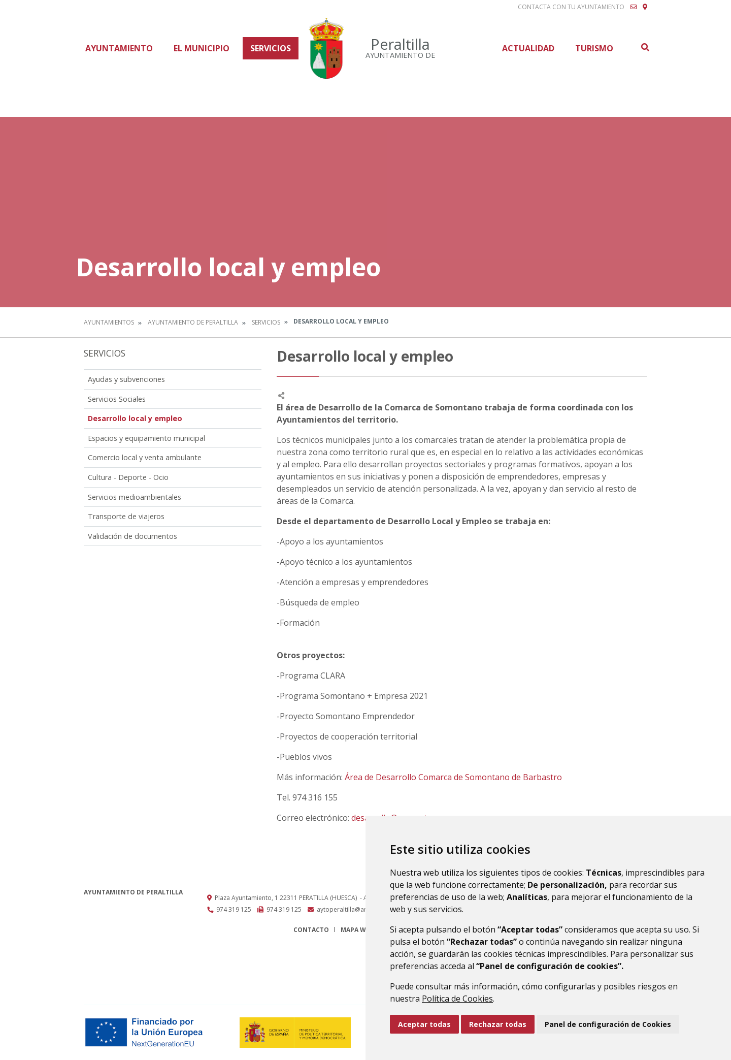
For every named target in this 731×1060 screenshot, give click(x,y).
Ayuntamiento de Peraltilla (193, 322)
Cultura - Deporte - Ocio (128, 477)
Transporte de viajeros (126, 516)
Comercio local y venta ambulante (145, 457)
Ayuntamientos (109, 322)
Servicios (270, 48)
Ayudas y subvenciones (126, 379)
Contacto (311, 929)
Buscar (645, 47)
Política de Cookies (457, 998)
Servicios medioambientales (134, 497)
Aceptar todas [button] (424, 1024)
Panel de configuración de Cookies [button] (608, 1024)
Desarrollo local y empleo (135, 418)
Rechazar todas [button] (497, 1024)
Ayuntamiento (119, 48)
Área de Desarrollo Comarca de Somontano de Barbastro (453, 777)
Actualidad (528, 48)
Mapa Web (357, 929)
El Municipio (201, 48)
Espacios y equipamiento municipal (146, 438)
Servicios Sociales (117, 399)
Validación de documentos (132, 536)
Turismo (594, 48)
